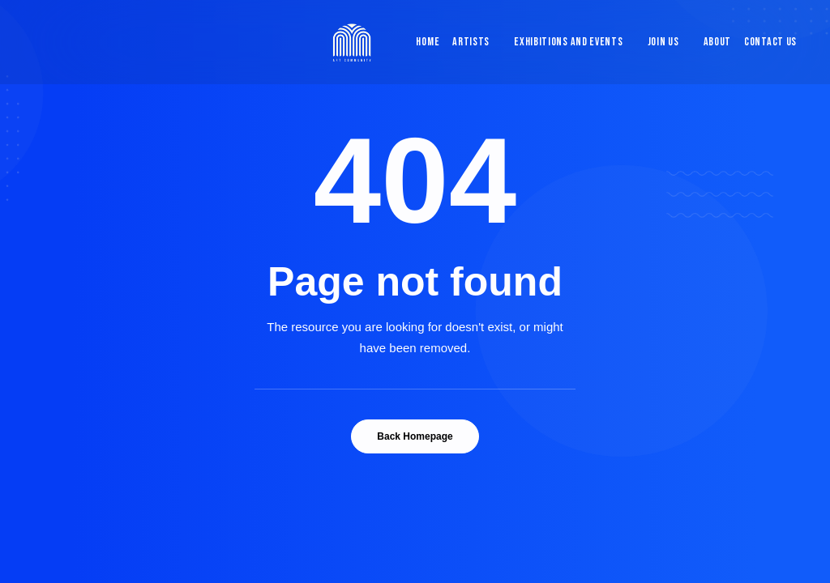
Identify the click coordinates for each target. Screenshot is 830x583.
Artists (471, 42)
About (718, 42)
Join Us (663, 42)
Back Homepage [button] (414, 436)
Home (427, 42)
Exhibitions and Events (568, 42)
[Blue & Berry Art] (350, 42)
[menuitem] (424, 42)
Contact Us (770, 42)
